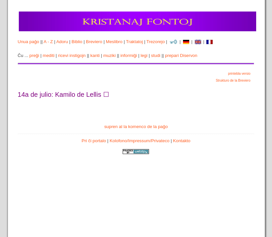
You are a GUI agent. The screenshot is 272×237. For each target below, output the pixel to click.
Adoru (62, 41)
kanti (95, 55)
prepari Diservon (181, 55)
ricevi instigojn (72, 55)
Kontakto (182, 140)
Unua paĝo (28, 41)
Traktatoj (134, 41)
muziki (109, 55)
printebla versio (239, 73)
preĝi (34, 55)
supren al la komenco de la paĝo (136, 126)
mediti (49, 55)
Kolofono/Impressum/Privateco (139, 140)
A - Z (48, 41)
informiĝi (128, 55)
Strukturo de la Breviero (233, 80)
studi (155, 55)
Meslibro (114, 41)
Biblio (77, 41)
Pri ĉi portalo (94, 140)
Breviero (94, 41)
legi (143, 55)
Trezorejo (155, 41)
